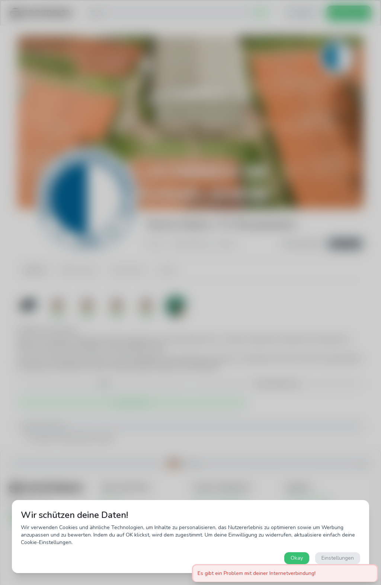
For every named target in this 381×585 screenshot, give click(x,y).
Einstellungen (337, 558)
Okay (297, 558)
